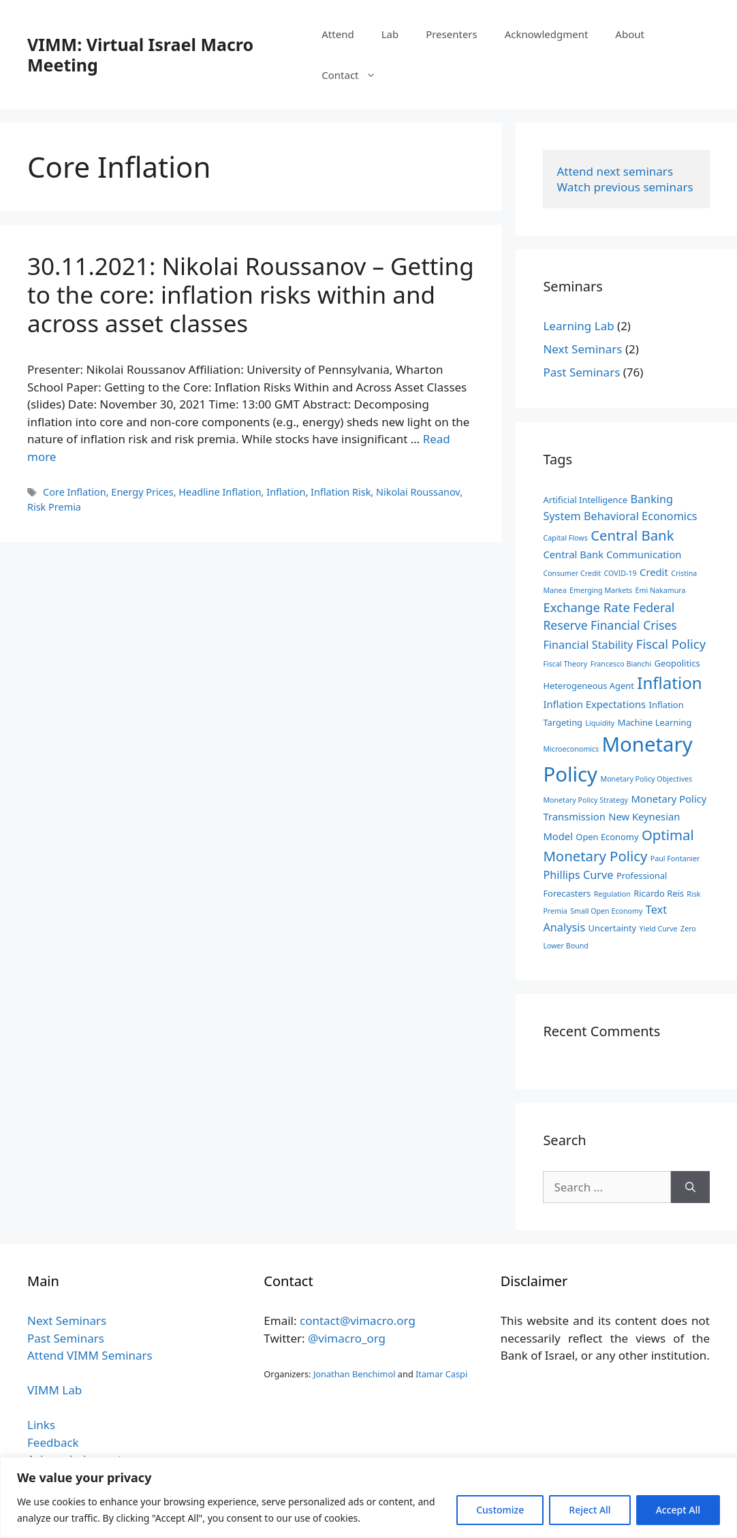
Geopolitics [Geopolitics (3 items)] (677, 663)
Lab (390, 34)
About (629, 34)
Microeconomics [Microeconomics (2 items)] (571, 749)
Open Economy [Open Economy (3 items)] (607, 837)
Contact (355, 74)
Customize (500, 1509)
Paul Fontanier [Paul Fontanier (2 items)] (675, 858)
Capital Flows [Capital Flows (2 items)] (565, 538)
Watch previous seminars (624, 187)
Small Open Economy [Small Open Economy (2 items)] (606, 911)
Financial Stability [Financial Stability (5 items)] (588, 644)
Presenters (451, 34)
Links (41, 1424)
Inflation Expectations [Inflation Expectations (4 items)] (594, 704)
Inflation (285, 491)
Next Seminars (582, 349)
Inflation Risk (341, 491)
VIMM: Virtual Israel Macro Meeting (140, 54)
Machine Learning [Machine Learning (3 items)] (655, 722)
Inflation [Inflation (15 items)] (669, 682)
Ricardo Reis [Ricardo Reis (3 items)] (658, 893)
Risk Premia (54, 506)
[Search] (690, 1187)
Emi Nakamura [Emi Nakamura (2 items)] (661, 590)
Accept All (678, 1509)
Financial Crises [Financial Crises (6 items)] (634, 625)
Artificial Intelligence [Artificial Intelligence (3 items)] (585, 500)
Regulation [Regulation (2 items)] (612, 894)
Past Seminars (581, 372)
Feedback (53, 1442)
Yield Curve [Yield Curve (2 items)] (659, 928)
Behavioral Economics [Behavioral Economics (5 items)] (640, 516)
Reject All (589, 1509)
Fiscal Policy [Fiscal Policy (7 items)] (671, 643)
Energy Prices (142, 491)
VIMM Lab (54, 1390)
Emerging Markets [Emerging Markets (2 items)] (600, 590)
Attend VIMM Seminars (90, 1355)
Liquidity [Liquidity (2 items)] (599, 723)
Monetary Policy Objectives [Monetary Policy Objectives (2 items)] (646, 779)
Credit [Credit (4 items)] (654, 572)
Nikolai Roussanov (418, 491)
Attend (338, 34)
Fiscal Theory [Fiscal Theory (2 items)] (565, 664)
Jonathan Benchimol (354, 1374)
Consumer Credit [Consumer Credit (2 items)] (572, 573)
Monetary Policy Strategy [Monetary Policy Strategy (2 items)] (585, 800)
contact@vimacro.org (357, 1320)
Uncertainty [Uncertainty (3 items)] (613, 928)
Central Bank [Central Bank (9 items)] (632, 535)
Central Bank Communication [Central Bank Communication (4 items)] (612, 554)
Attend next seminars (614, 171)
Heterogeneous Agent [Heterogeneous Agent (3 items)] (588, 685)
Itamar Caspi (441, 1374)
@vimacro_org (347, 1338)
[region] (368, 1497)
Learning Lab (578, 326)
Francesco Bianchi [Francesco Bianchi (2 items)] (621, 664)
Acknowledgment (547, 34)
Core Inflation (74, 491)
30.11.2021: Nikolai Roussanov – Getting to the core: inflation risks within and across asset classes (250, 294)
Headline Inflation (219, 491)
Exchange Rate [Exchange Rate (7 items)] (586, 606)
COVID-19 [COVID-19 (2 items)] (620, 573)
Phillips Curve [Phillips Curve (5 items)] (578, 874)
